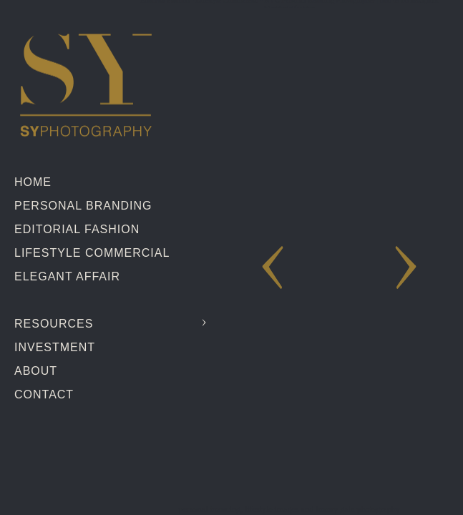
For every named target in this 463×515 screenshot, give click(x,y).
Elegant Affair (67, 276)
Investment (54, 347)
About (35, 371)
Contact (44, 394)
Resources (53, 324)
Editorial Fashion (77, 229)
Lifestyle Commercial (92, 253)
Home (33, 182)
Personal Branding (83, 206)
